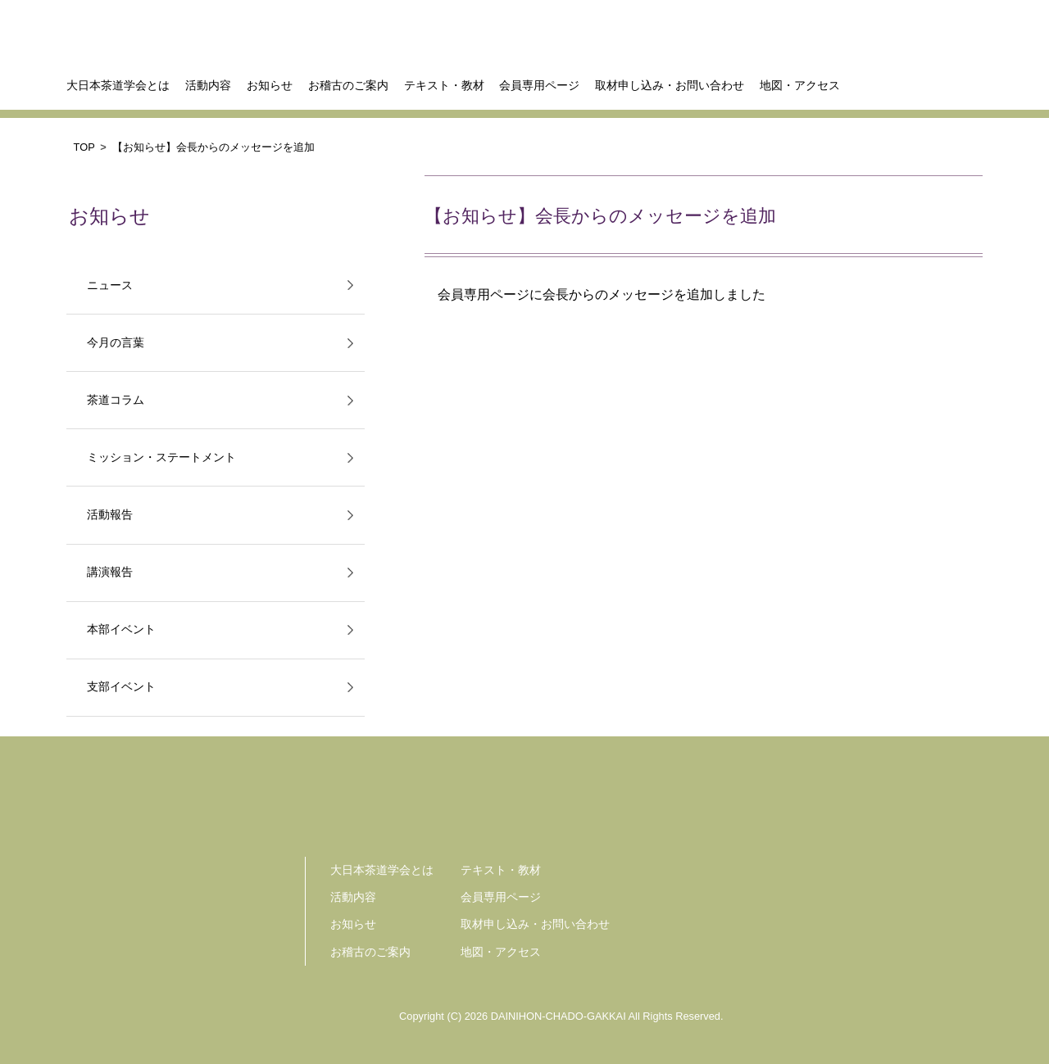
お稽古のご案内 (348, 85)
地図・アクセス (800, 85)
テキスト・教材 (444, 85)
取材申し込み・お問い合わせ (669, 85)
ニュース (110, 285)
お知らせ (270, 85)
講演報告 (110, 572)
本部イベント (121, 629)
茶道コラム (115, 400)
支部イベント (121, 687)
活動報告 (110, 515)
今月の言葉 (115, 343)
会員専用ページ (539, 85)
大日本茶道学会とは (118, 85)
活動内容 (208, 85)
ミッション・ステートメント (161, 457)
